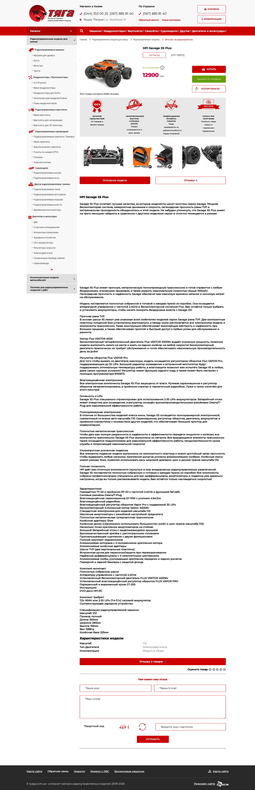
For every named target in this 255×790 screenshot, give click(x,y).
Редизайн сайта (204, 783)
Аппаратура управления (46, 232)
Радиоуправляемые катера (47, 173)
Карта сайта (34, 771)
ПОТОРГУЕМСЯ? (210, 88)
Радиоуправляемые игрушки (48, 199)
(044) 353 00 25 (96, 13)
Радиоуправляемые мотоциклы (50, 194)
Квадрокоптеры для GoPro (47, 93)
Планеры (38, 157)
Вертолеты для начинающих (48, 120)
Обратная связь (58, 771)
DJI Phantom (40, 83)
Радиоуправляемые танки (47, 189)
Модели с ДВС (99, 771)
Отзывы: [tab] (190, 180)
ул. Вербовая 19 (116, 19)
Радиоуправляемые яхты (46, 178)
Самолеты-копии (42, 162)
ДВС (36, 222)
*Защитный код (94, 726)
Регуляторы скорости (44, 248)
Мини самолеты (42, 142)
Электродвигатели (43, 253)
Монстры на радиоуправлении (179, 39)
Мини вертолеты (42, 115)
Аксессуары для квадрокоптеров (50, 98)
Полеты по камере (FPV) (46, 152)
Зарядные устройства (45, 237)
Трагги (37, 71)
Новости (79, 771)
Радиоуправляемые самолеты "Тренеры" (54, 136)
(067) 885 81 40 (122, 13)
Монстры (38, 66)
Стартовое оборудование (47, 227)
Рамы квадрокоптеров (45, 103)
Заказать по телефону (209, 79)
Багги (36, 60)
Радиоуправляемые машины (146, 39)
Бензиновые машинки (129, 771)
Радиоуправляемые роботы (48, 205)
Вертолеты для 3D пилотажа (48, 125)
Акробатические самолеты (47, 147)
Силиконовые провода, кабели (49, 258)
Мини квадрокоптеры (44, 88)
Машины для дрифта (44, 55)
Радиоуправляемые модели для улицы (110, 39)
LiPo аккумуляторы (43, 243)
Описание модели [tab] (115, 180)
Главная (83, 39)
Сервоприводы (41, 263)
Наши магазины (171, 20)
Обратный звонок (149, 20)
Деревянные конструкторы (47, 210)
